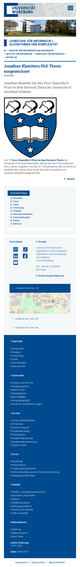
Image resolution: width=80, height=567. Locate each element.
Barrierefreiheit (57, 562)
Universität (16, 349)
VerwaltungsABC (20, 400)
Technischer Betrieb (21, 510)
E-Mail (42, 269)
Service (15, 413)
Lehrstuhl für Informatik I (50, 54)
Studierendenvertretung (23, 442)
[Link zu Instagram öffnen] (14, 249)
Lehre (14, 359)
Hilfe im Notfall (19, 513)
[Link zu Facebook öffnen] (23, 256)
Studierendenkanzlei (21, 438)
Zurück (70, 179)
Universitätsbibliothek (22, 420)
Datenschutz (38, 562)
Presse (14, 499)
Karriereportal (18, 393)
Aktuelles (11, 57)
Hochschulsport (19, 427)
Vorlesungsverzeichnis (23, 468)
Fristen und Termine (21, 383)
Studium (15, 352)
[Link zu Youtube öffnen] (14, 262)
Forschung (16, 356)
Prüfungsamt (18, 435)
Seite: (13, 551)
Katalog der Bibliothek (22, 476)
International (17, 366)
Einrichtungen (18, 363)
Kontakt (42, 241)
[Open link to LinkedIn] (14, 256)
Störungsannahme (21, 506)
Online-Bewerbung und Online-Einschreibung (34, 472)
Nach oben (16, 536)
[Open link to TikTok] (23, 249)
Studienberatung (19, 431)
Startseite (16, 341)
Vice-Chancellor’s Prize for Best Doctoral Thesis (38, 160)
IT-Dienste (16, 424)
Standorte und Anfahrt (22, 495)
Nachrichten (17, 390)
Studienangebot (19, 386)
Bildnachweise (19, 533)
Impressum (21, 562)
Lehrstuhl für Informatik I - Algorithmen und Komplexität (33, 42)
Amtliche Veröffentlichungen (26, 404)
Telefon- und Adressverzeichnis (27, 492)
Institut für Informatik (19, 54)
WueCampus (18, 465)
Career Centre (18, 445)
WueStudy (16, 461)
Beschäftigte (17, 397)
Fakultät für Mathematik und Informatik (31, 50)
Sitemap (15, 529)
